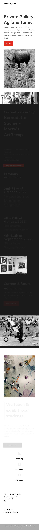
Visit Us (8, 43)
